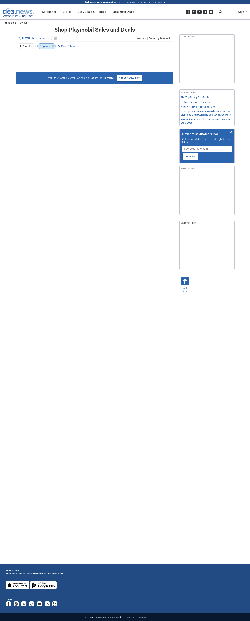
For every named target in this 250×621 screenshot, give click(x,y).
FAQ (62, 573)
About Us (10, 573)
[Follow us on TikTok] (31, 604)
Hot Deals (8, 22)
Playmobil (47, 46)
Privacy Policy (130, 617)
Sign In (242, 12)
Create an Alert (129, 78)
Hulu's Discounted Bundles (195, 102)
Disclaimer (143, 617)
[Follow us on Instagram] (16, 604)
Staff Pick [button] (26, 46)
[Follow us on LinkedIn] (47, 604)
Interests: (44, 38)
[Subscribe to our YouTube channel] (39, 604)
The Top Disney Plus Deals (195, 97)
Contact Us (24, 573)
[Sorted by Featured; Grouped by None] (161, 38)
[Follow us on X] (24, 604)
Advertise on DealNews (45, 573)
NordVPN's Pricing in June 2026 (198, 106)
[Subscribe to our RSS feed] (55, 604)
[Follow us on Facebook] (8, 604)
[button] (54, 38)
